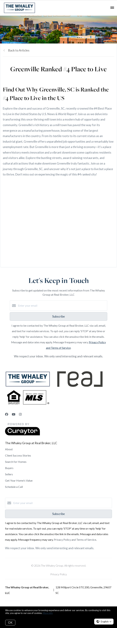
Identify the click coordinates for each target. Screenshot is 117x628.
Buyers (9, 468)
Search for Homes (15, 461)
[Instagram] (20, 414)
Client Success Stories (18, 455)
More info (48, 613)
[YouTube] (13, 414)
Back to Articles (18, 50)
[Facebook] (6, 414)
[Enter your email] (62, 305)
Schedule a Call (14, 486)
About (9, 449)
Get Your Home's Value (19, 480)
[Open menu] (112, 8)
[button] (103, 621)
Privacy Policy (58, 574)
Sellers (9, 474)
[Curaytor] (22, 434)
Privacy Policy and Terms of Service (75, 539)
